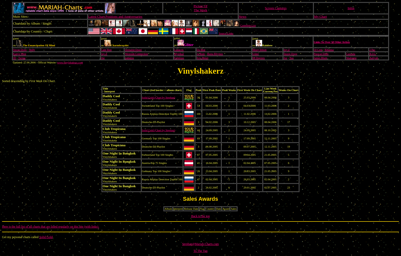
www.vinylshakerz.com (70, 62)
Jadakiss (129, 58)
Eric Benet (202, 58)
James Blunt (320, 58)
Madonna (351, 58)
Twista (21, 58)
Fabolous (179, 58)
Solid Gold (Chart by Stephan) (158, 97)
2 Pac (372, 49)
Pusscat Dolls (321, 53)
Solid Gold (46, 237)
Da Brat (201, 49)
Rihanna (329, 49)
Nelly (32, 49)
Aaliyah (373, 58)
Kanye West (19, 53)
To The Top (200, 251)
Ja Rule (201, 53)
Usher (255, 53)
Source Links (226, 33)
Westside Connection (136, 53)
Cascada (350, 53)
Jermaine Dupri (133, 49)
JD (14, 58)
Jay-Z (287, 49)
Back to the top (200, 216)
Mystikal (179, 53)
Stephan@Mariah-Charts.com (200, 244)
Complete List (248, 25)
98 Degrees (258, 58)
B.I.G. (372, 53)
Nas (291, 58)
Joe (103, 58)
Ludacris (179, 49)
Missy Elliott (259, 49)
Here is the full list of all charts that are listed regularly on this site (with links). (50, 226)
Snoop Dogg (20, 49)
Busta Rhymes (215, 53)
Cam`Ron (106, 49)
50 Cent (318, 49)
